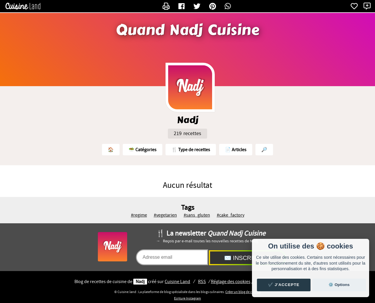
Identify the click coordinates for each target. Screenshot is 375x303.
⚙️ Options (339, 284)
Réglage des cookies (230, 281)
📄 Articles (235, 149)
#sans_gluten (197, 215)
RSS (202, 281)
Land (177, 281)
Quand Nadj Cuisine (187, 30)
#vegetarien (165, 215)
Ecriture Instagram (187, 298)
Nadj (140, 281)
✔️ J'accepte (284, 284)
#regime (139, 215)
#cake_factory (230, 215)
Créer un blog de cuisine (243, 292)
